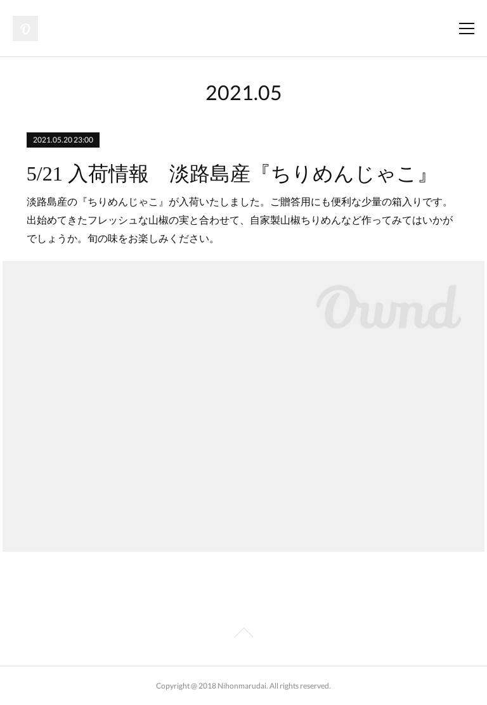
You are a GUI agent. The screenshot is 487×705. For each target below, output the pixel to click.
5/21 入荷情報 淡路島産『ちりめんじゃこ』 (232, 173)
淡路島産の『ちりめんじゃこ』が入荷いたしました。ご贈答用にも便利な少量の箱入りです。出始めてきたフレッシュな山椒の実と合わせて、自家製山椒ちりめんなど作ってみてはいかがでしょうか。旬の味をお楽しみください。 (240, 220)
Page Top (243, 635)
